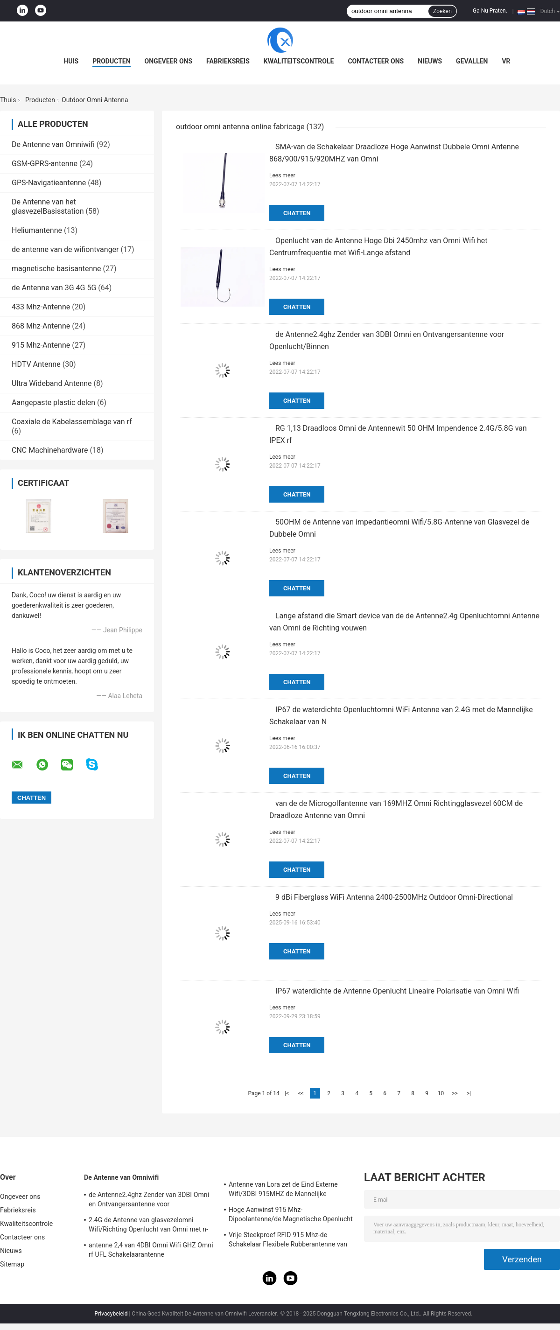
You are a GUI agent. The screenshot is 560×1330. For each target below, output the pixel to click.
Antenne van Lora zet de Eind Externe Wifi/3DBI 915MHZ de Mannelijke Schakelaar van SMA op (283, 1190)
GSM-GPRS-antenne (44, 163)
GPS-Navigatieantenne (49, 182)
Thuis (8, 100)
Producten (111, 61)
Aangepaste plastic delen (53, 402)
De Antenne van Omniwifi (53, 144)
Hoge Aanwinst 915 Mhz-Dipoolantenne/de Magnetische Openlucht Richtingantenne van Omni (291, 1215)
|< (287, 1093)
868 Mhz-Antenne (41, 326)
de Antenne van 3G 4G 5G (54, 287)
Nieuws (430, 61)
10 (441, 1093)
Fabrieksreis (228, 61)
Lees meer (282, 175)
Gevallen (472, 61)
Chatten (296, 213)
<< (301, 1093)
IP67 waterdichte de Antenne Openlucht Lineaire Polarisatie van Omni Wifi (397, 991)
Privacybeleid (111, 1313)
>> (455, 1093)
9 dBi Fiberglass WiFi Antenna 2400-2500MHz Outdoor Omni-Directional (394, 897)
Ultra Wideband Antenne (52, 383)
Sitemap (12, 1264)
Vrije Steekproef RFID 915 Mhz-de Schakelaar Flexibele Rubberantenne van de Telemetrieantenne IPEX (288, 1241)
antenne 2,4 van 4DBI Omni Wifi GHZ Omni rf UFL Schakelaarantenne (151, 1249)
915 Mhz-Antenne (41, 345)
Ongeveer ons (168, 61)
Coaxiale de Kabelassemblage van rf (72, 421)
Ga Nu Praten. (490, 10)
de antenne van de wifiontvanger (65, 249)
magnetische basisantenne (56, 268)
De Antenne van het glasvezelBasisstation (48, 206)
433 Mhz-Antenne (41, 306)
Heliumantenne (37, 230)
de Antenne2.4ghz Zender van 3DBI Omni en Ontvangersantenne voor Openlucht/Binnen (149, 1201)
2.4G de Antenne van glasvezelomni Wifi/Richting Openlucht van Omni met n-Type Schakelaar (148, 1226)
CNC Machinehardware (50, 450)
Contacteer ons (376, 61)
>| (469, 1093)
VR (506, 61)
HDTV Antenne (36, 364)
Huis (70, 61)
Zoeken (442, 11)
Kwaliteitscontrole (299, 61)
